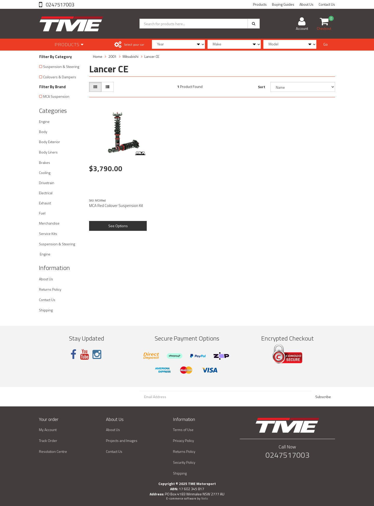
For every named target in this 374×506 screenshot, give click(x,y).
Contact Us (327, 4)
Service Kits (48, 233)
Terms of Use (183, 429)
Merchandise (49, 223)
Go (325, 44)
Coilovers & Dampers (59, 77)
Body (43, 131)
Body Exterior (49, 141)
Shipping (46, 310)
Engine (44, 121)
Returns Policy (50, 289)
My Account (48, 429)
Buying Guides (283, 4)
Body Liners (48, 152)
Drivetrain (46, 182)
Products (260, 4)
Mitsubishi (130, 56)
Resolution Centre (53, 451)
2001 (112, 56)
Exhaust (45, 203)
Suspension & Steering (61, 66)
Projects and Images (121, 440)
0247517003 (59, 5)
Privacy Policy (183, 440)
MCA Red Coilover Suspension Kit (116, 206)
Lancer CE (151, 56)
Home (97, 56)
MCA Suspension (56, 96)
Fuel (42, 213)
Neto (204, 498)
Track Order (48, 440)
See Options (118, 225)
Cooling (44, 172)
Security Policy (184, 462)
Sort (261, 86)
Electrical (45, 193)
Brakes (44, 162)
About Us (306, 4)
